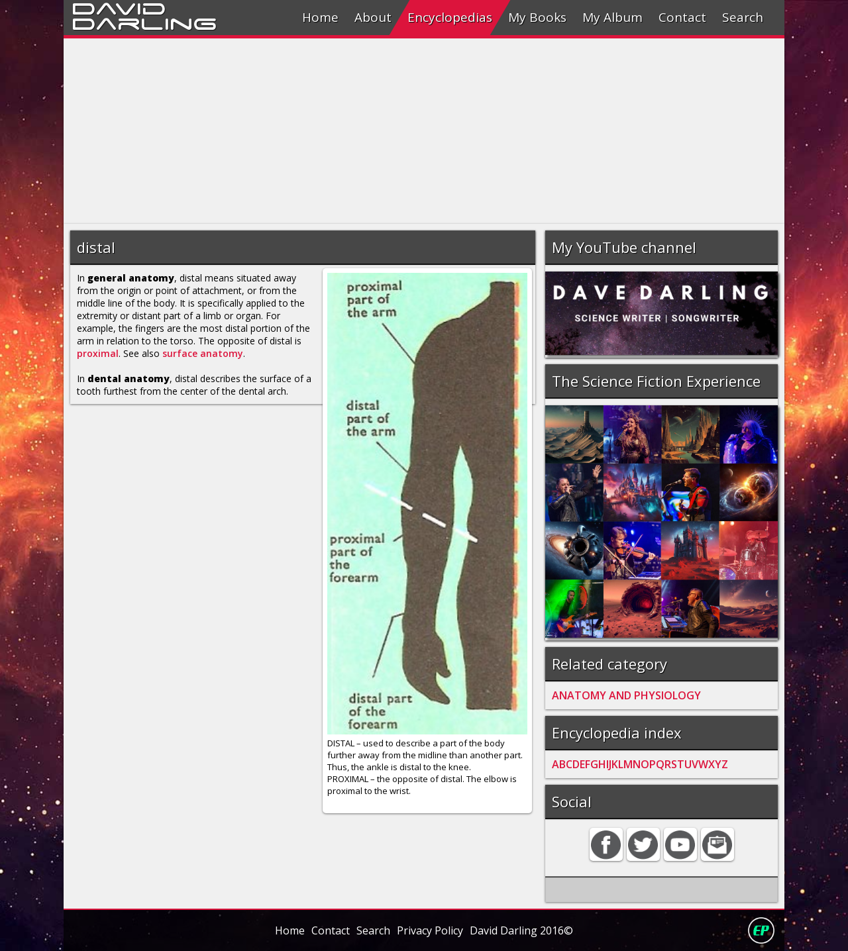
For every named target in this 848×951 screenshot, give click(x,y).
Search (742, 17)
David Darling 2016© (521, 930)
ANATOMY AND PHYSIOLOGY (626, 695)
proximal (98, 353)
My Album (612, 17)
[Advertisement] (424, 131)
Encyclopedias (449, 17)
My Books (537, 17)
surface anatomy (202, 353)
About (373, 17)
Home (320, 17)
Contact (682, 17)
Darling (144, 22)
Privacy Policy (430, 930)
